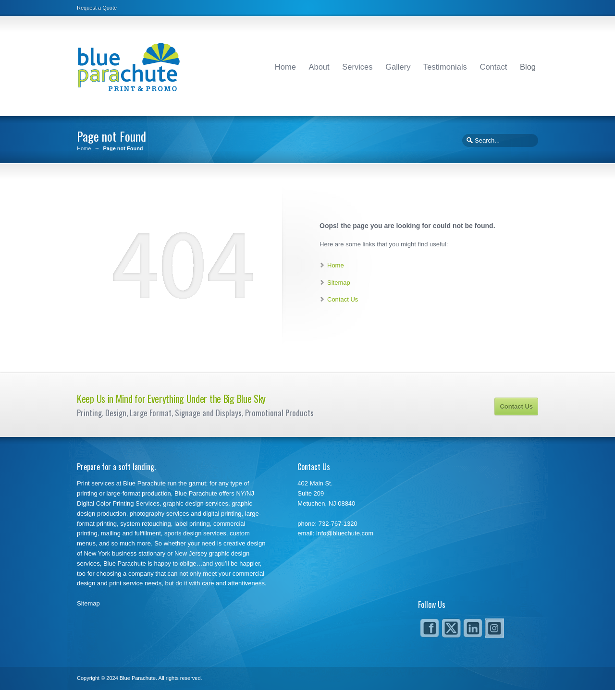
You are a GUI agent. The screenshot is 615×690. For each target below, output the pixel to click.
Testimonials (445, 66)
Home (285, 66)
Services (357, 66)
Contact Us (342, 299)
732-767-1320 (338, 523)
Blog (528, 66)
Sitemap (338, 282)
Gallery (397, 66)
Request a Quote (97, 8)
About (319, 66)
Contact (493, 66)
